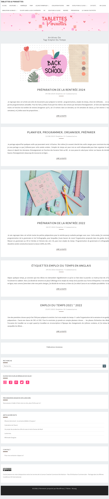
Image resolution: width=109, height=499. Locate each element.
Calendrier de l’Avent (11, 425)
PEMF (31, 5)
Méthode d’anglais (10, 437)
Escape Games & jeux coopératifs (30, 10)
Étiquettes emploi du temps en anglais (61, 265)
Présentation (75, 10)
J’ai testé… (93, 5)
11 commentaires (70, 136)
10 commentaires (70, 309)
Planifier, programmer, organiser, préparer (61, 132)
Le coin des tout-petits (89, 10)
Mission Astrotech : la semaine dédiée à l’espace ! (20, 421)
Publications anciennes (55, 347)
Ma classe (103, 5)
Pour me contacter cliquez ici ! (14, 455)
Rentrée (65, 10)
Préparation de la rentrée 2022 (61, 223)
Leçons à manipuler (42, 5)
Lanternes (8, 433)
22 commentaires (70, 94)
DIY (44, 10)
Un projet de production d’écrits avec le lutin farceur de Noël (24, 429)
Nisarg (74, 488)
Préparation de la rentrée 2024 (61, 89)
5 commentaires (70, 227)
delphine (59, 94)
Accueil (4, 5)
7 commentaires (70, 270)
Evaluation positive (58, 5)
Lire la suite (61, 116)
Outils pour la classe (79, 5)
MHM (68, 5)
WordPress (60, 488)
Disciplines (12, 5)
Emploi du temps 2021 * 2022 (61, 305)
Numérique (23, 5)
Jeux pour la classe (54, 10)
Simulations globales (9, 10)
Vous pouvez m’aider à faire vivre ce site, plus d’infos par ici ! (22, 403)
